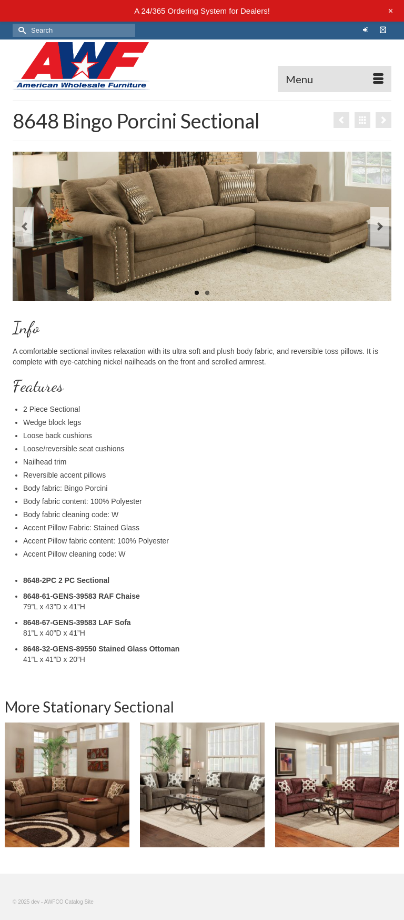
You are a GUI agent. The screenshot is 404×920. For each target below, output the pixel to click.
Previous (24, 226)
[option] (202, 785)
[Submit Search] (20, 30)
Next (379, 226)
